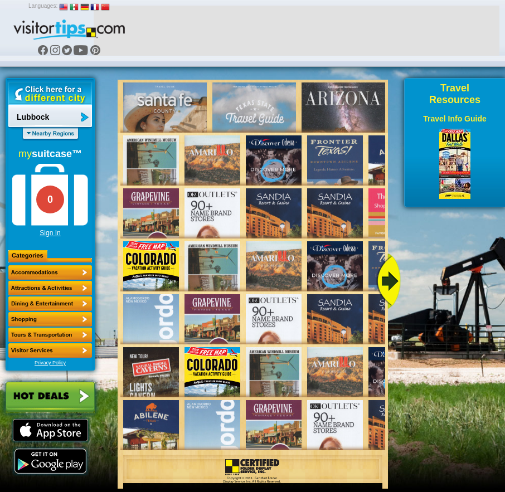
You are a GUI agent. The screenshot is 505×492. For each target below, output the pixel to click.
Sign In (50, 233)
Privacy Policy (50, 363)
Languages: (42, 6)
